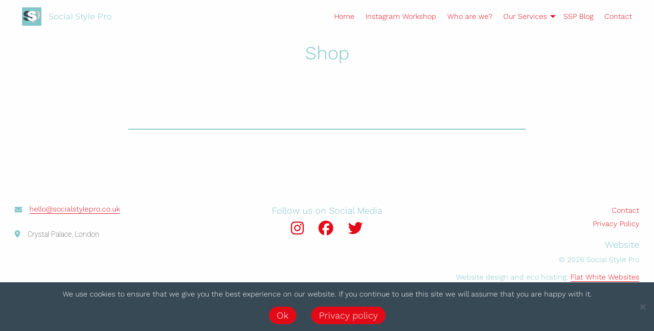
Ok (283, 315)
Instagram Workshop (400, 16)
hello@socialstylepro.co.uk (74, 209)
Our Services (525, 16)
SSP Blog (578, 16)
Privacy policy (348, 315)
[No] (642, 306)
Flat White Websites (604, 277)
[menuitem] (338, 16)
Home (344, 16)
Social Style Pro (80, 16)
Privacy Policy (616, 223)
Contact (618, 16)
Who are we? (469, 16)
